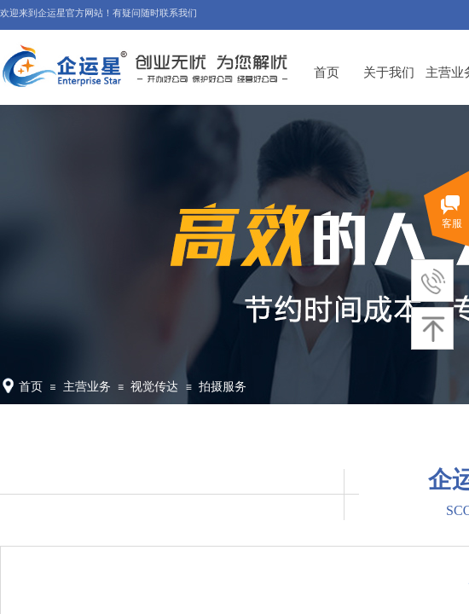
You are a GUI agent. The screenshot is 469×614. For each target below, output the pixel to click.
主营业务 (87, 386)
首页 (326, 72)
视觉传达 (154, 386)
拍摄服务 (222, 386)
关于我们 (388, 72)
